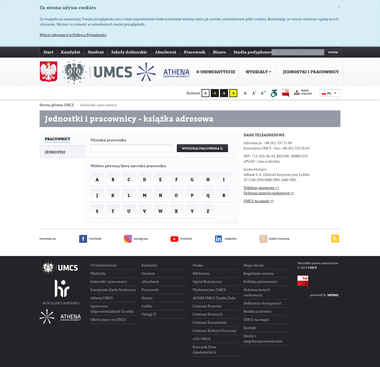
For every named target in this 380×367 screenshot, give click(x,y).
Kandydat (70, 52)
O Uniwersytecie (215, 72)
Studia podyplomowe (255, 52)
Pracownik (194, 52)
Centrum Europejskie (210, 322)
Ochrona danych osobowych (257, 292)
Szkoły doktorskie (129, 52)
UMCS (312, 267)
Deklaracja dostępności (262, 303)
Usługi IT (314, 52)
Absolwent (165, 52)
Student (96, 52)
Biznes (219, 52)
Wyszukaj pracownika (108, 140)
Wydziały (258, 72)
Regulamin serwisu (259, 273)
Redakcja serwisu (257, 311)
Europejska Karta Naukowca (113, 289)
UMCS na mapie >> (259, 201)
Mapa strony (303, 92)
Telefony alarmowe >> (261, 187)
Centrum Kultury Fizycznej (214, 330)
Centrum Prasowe (207, 306)
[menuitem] (215, 71)
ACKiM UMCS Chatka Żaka (214, 298)
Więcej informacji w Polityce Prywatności (73, 34)
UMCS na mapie (256, 319)
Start (48, 52)
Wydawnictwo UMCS (209, 289)
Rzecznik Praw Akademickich (204, 350)
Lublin (290, 52)
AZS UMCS (202, 338)
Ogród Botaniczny (207, 281)
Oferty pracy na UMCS (108, 319)
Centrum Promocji (207, 314)
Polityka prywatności (260, 281)
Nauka (198, 265)
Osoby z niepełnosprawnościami (263, 339)
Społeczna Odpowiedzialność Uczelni (112, 309)
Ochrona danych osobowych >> (269, 193)
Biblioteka (201, 273)
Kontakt (250, 327)
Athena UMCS (102, 298)
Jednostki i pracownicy (311, 72)
